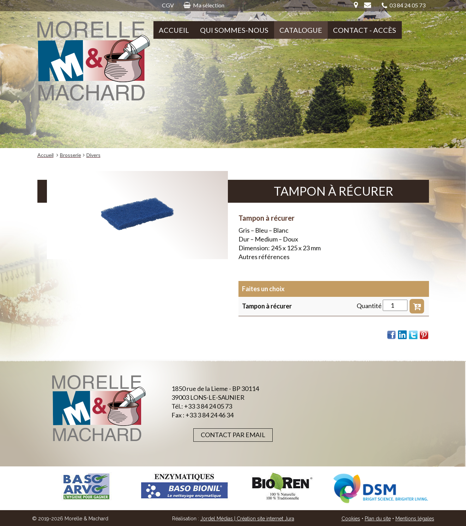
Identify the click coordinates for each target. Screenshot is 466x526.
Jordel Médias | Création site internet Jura (247, 518)
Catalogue (300, 30)
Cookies (350, 518)
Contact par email (233, 435)
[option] (86, 486)
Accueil (174, 30)
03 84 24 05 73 (403, 5)
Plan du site (378, 518)
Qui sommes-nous (234, 30)
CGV (168, 5)
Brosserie (70, 155)
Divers (93, 155)
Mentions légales (414, 518)
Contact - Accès (364, 30)
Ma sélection (203, 5)
